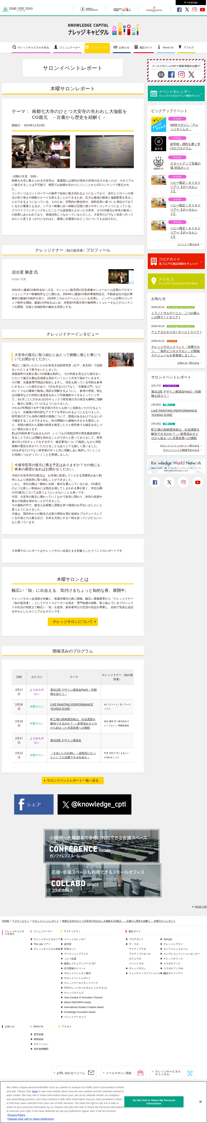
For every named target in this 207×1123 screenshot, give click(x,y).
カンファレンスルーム (174, 949)
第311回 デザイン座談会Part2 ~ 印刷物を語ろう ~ (176, 393)
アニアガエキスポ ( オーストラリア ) (176, 332)
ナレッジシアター (171, 944)
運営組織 (37, 1034)
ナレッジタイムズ (72, 992)
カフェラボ (135, 958)
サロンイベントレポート (45, 921)
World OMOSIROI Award (76, 1002)
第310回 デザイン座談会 (65, 740)
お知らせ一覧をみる (188, 363)
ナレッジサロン (136, 968)
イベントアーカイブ (73, 1017)
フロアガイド (135, 939)
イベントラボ (136, 963)
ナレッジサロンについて (73, 622)
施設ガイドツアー (171, 973)
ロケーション (39, 1044)
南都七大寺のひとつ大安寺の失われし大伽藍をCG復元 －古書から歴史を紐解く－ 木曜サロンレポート (118, 921)
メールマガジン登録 (118, 1073)
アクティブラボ (137, 949)
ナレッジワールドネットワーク (79, 983)
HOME (5, 921)
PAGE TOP (201, 906)
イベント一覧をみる (188, 244)
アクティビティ (99, 47)
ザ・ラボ (132, 944)
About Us (168, 47)
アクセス (189, 47)
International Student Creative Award (82, 1007)
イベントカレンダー (73, 939)
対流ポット (68, 949)
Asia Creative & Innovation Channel (81, 997)
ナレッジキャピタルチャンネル (168, 1073)
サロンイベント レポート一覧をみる (179, 445)
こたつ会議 (68, 958)
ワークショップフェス (74, 953)
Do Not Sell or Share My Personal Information (154, 1102)
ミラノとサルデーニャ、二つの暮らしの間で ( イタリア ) (175, 315)
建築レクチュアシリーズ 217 (78, 963)
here (35, 1091)
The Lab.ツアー (41, 944)
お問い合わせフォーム (71, 1073)
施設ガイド (146, 47)
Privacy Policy (16, 1115)
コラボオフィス (170, 963)
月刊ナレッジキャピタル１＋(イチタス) (84, 987)
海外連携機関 (39, 1049)
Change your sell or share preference (30, 1119)
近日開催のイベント (73, 968)
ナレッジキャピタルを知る (33, 47)
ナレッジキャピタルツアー (47, 939)
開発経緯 (37, 1039)
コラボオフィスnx (171, 968)
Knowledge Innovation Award (78, 1012)
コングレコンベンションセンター (180, 953)
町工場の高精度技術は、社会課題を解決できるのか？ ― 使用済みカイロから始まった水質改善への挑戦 (73, 723)
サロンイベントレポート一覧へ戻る (73, 780)
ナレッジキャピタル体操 (45, 949)
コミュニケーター (69, 47)
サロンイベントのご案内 (76, 973)
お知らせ (124, 47)
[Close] (200, 1102)
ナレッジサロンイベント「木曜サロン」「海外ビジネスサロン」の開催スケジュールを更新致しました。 (175, 351)
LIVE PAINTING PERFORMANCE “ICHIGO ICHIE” (174, 412)
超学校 (66, 944)
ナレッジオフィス (171, 958)
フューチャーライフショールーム (145, 973)
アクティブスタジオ (140, 953)
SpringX (166, 939)
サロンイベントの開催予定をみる (181, 450)
